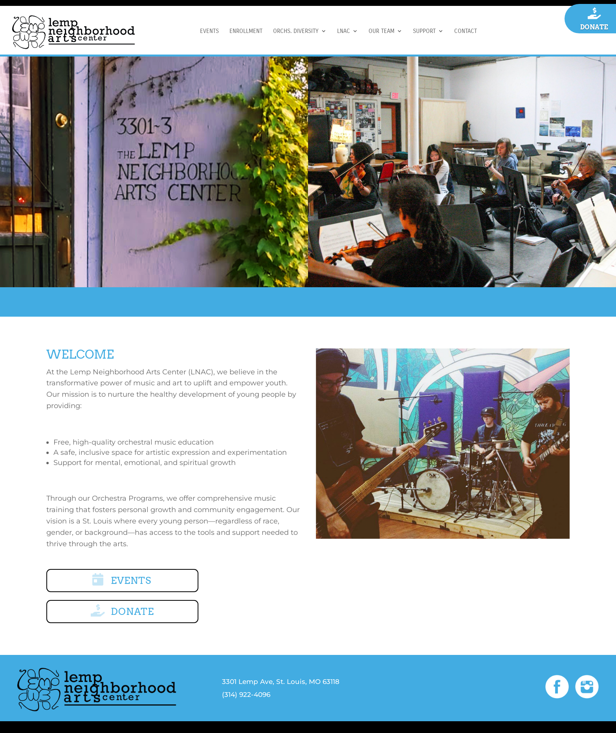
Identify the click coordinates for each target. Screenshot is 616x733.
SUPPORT (424, 31)
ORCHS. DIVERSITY (296, 31)
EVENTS (209, 31)
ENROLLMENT (245, 31)
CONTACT (465, 31)
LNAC (343, 31)
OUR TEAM (381, 31)
